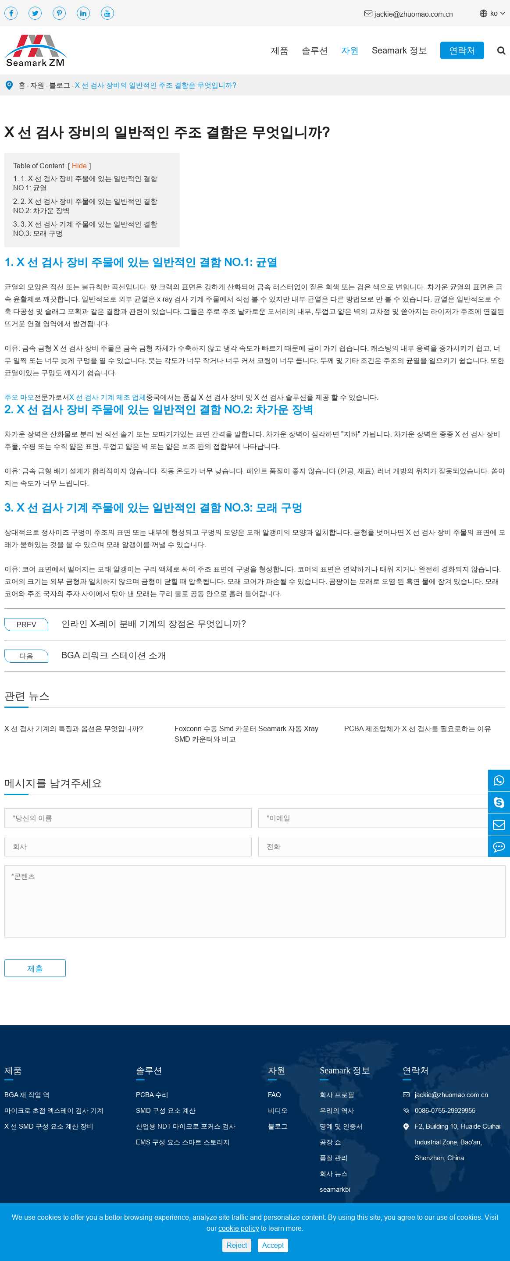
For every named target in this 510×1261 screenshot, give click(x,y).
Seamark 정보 (399, 50)
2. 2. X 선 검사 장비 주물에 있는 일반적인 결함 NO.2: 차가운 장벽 (85, 205)
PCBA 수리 (152, 1094)
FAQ (274, 1094)
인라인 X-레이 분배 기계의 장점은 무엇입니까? (153, 623)
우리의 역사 (337, 1110)
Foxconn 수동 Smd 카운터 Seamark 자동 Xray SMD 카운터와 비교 (246, 734)
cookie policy (238, 1228)
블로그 (59, 85)
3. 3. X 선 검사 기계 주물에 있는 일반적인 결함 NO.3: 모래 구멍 (85, 228)
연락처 (462, 50)
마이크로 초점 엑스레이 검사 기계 (53, 1110)
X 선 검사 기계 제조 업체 (107, 397)
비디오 (278, 1110)
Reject (237, 1245)
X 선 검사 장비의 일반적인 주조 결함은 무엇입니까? (155, 85)
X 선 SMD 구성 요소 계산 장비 (48, 1126)
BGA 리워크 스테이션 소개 (113, 655)
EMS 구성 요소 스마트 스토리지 (183, 1142)
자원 (350, 50)
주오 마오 (19, 397)
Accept (273, 1245)
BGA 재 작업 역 (27, 1094)
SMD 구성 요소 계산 (166, 1110)
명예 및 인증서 (341, 1126)
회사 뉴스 (334, 1173)
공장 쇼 (330, 1142)
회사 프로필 (337, 1094)
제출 (35, 968)
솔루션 (315, 50)
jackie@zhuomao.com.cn (408, 13)
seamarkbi (335, 1189)
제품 (280, 50)
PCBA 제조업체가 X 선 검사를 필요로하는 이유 (417, 728)
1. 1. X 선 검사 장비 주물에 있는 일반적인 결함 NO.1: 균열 (85, 183)
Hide (79, 166)
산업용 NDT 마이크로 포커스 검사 (185, 1126)
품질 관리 (334, 1158)
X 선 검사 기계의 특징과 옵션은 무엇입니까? (73, 728)
